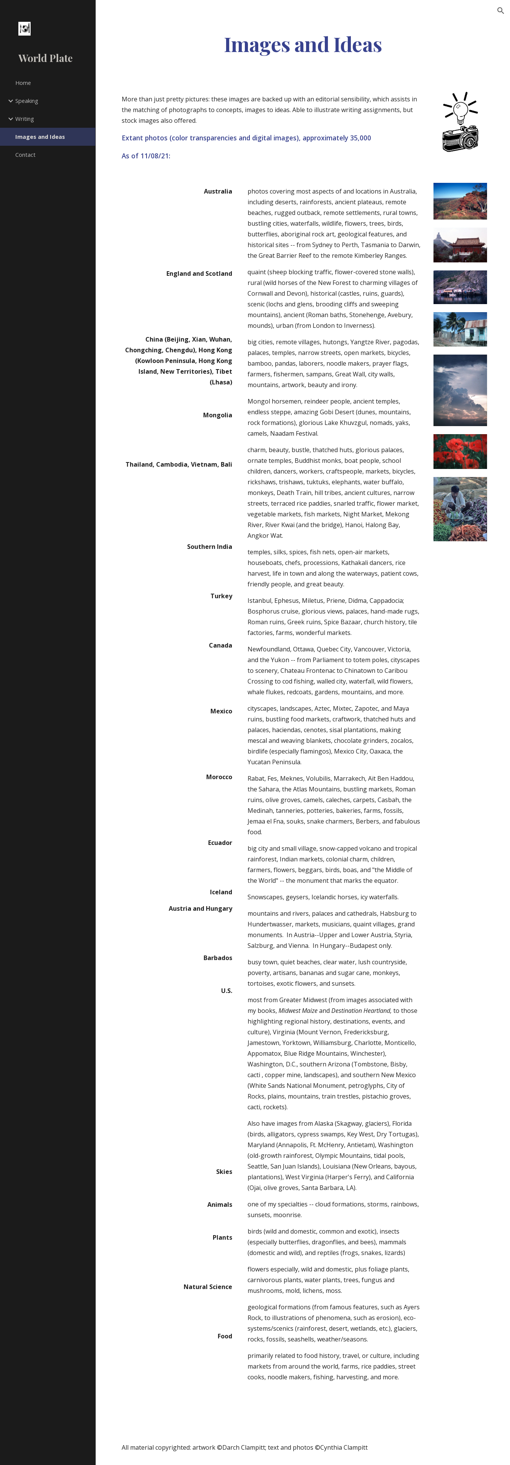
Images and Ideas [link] (40, 136)
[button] (501, 11)
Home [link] (23, 82)
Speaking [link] (26, 100)
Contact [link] (25, 154)
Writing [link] (24, 118)
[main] (303, 43)
